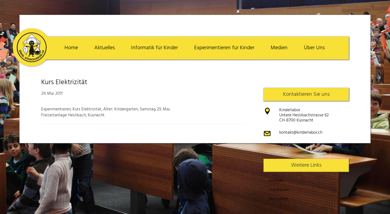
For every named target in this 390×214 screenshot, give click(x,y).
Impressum (279, 189)
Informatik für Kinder (154, 48)
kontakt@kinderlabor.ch (300, 132)
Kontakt (276, 180)
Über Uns (314, 48)
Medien (279, 48)
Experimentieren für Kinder (224, 48)
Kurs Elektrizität (64, 82)
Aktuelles (104, 48)
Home (71, 48)
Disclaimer (278, 199)
